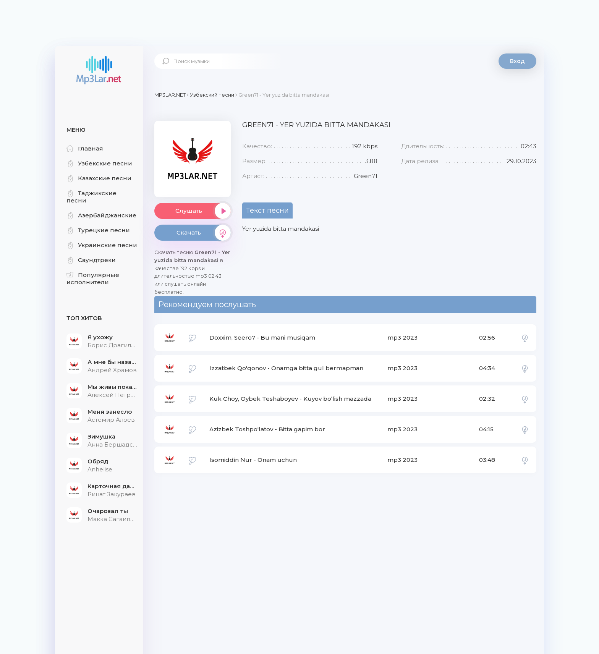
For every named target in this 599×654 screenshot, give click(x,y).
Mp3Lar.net (99, 71)
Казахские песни (98, 178)
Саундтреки (91, 260)
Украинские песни (101, 245)
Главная (84, 148)
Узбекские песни (99, 163)
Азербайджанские (101, 215)
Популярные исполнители (92, 278)
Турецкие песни (98, 230)
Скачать (203, 233)
